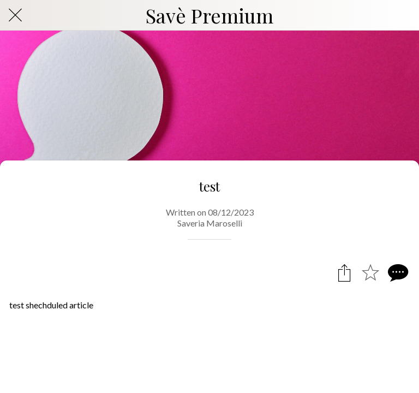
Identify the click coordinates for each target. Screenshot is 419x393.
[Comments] (397, 272)
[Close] (15, 15)
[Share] (344, 272)
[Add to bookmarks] (370, 272)
